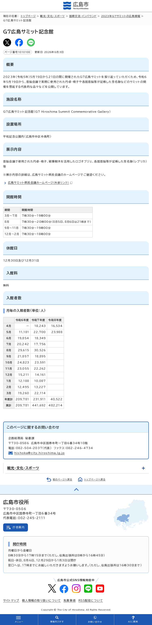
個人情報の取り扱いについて (41, 600)
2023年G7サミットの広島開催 (120, 16)
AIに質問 (133, 622)
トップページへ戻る (94, 479)
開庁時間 (20, 544)
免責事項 (70, 600)
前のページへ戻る (62, 479)
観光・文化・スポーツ (52, 16)
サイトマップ (11, 600)
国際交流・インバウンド (83, 16)
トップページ (28, 16)
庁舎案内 (19, 527)
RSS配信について (90, 600)
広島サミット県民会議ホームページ (40, 182)
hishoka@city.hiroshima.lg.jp (39, 453)
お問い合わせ (95, 622)
